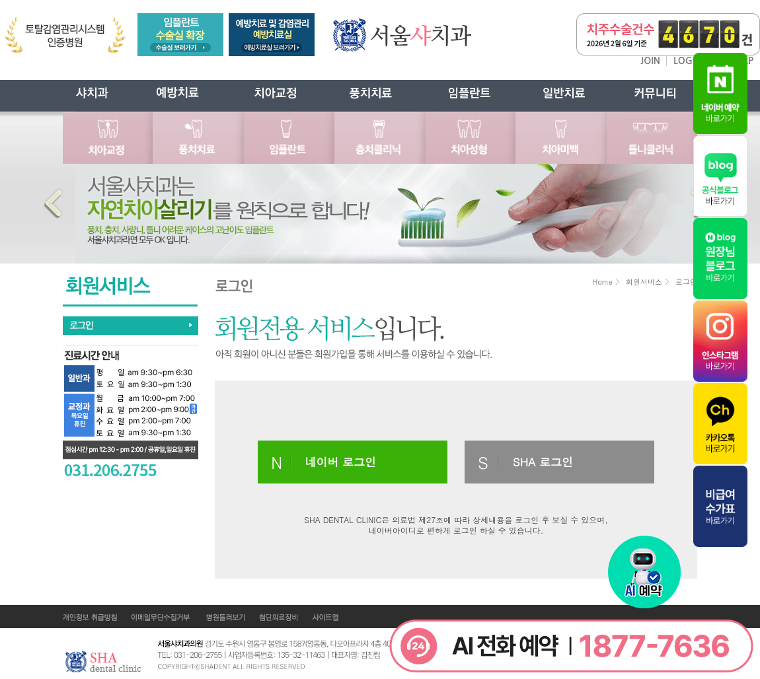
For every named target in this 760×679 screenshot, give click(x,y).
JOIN (650, 60)
